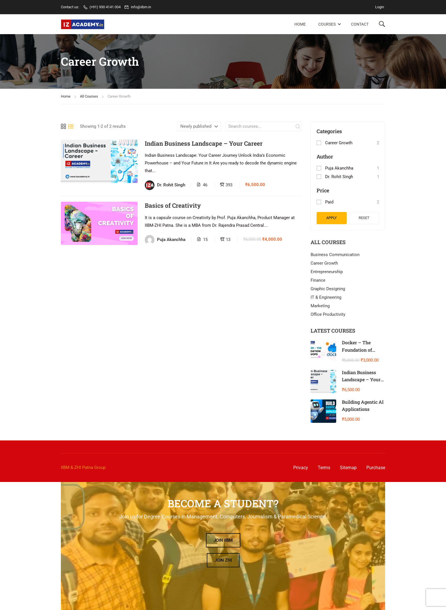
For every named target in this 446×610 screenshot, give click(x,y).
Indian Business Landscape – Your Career (204, 143)
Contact (360, 24)
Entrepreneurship (327, 271)
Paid (329, 202)
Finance (318, 280)
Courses (327, 24)
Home (300, 24)
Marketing (320, 305)
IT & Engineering (326, 297)
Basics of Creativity (173, 205)
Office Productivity (328, 314)
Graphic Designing (328, 288)
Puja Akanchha (339, 168)
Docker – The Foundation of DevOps (357, 349)
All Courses (89, 96)
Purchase (375, 467)
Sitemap (348, 467)
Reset (364, 218)
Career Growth (338, 142)
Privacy (300, 467)
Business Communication (335, 254)
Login (379, 7)
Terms (324, 467)
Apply (331, 218)
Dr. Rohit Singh (339, 176)
